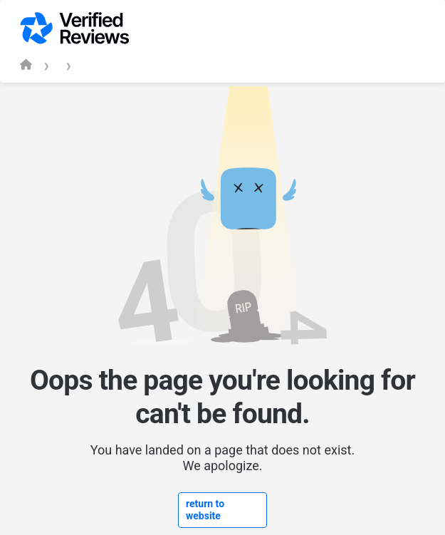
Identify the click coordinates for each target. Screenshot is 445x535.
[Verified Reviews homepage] (26, 64)
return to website (205, 509)
